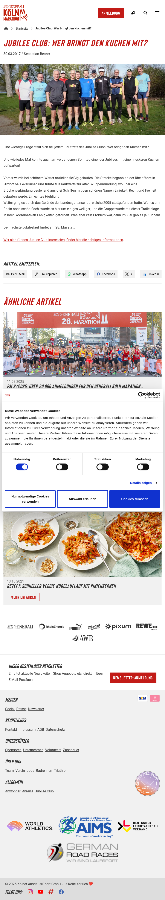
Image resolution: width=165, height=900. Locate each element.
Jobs (30, 771)
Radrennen (44, 771)
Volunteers (53, 750)
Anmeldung (111, 12)
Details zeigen (141, 483)
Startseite (21, 28)
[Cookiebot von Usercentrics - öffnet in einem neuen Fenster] (141, 395)
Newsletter (36, 709)
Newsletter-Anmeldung (133, 677)
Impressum (27, 730)
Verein (20, 771)
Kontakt (11, 730)
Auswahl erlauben (82, 499)
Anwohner (12, 791)
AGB (40, 730)
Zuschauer (71, 750)
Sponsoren (13, 750)
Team (9, 771)
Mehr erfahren (23, 596)
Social (10, 709)
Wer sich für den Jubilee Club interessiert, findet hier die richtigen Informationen (63, 240)
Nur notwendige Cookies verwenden (30, 498)
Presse (21, 709)
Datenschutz (55, 730)
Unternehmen (33, 750)
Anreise (27, 791)
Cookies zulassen (134, 499)
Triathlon (60, 771)
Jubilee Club (44, 791)
